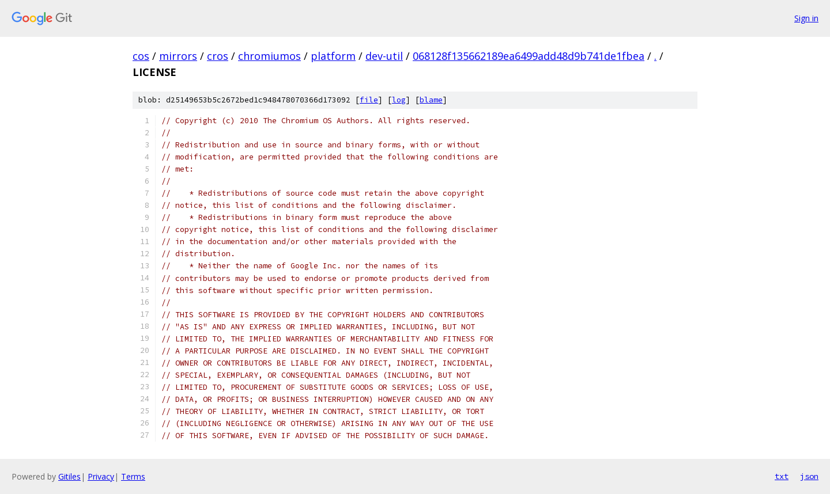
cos (141, 56)
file (369, 100)
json (809, 476)
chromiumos (269, 56)
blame (431, 100)
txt (781, 476)
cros (217, 56)
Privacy (101, 476)
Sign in (806, 18)
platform (333, 56)
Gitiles (69, 476)
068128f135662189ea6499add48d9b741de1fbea (528, 56)
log (399, 100)
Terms (133, 476)
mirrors (178, 56)
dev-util (384, 56)
